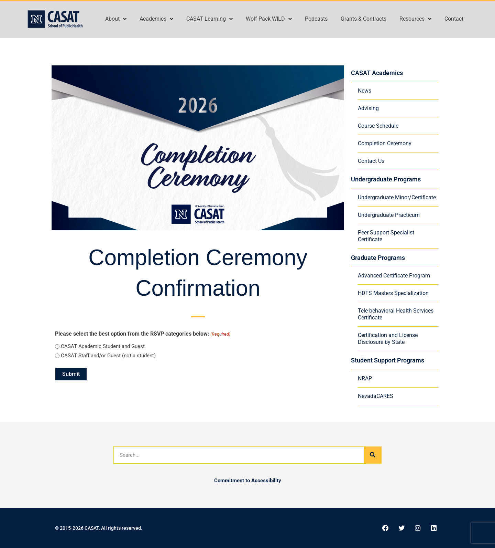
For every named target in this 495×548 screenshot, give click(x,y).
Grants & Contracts (363, 18)
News (364, 90)
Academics (156, 19)
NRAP (365, 378)
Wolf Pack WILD (269, 19)
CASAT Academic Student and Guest (103, 346)
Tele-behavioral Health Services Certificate (395, 314)
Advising (368, 108)
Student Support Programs (387, 360)
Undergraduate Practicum (389, 215)
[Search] (372, 455)
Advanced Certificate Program (394, 275)
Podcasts (316, 18)
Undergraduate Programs (386, 179)
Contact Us (371, 161)
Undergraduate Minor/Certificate (397, 197)
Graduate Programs (378, 257)
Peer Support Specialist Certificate (386, 236)
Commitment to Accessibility (247, 480)
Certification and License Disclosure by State (388, 338)
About (115, 19)
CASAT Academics (377, 72)
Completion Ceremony (384, 143)
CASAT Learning (209, 19)
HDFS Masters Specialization (393, 293)
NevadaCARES (375, 396)
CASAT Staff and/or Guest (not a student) (108, 355)
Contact (453, 18)
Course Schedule (378, 126)
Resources (415, 19)
